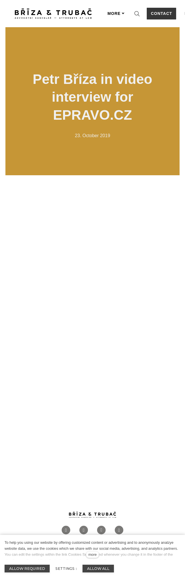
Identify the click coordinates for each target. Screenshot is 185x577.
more (92, 554)
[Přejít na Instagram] (83, 530)
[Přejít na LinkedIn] (101, 530)
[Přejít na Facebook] (66, 530)
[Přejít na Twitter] (119, 530)
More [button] (115, 13)
